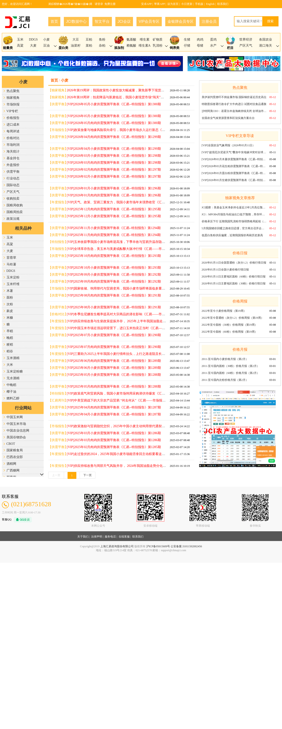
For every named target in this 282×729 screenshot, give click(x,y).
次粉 (9, 304)
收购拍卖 (12, 198)
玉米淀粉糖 (14, 371)
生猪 (187, 39)
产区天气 (245, 45)
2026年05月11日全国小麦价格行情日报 (225, 269)
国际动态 (12, 185)
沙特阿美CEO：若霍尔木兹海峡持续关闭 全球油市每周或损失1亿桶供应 (234, 111)
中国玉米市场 (16, 424)
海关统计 (12, 151)
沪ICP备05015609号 (158, 546)
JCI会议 (124, 21)
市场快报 (12, 104)
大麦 (33, 45)
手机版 (199, 4)
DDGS (33, 39)
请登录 (99, 4)
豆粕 (89, 39)
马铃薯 (11, 264)
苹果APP (159, 4)
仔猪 (187, 45)
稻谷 (9, 351)
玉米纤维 (12, 284)
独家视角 (12, 97)
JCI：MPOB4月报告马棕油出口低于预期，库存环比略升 (234, 214)
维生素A (145, 45)
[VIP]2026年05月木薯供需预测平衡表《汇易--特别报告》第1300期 (234, 159)
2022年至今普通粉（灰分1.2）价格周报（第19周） (233, 317)
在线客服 (124, 536)
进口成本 (12, 124)
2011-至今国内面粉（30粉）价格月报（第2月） (231, 366)
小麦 (46, 39)
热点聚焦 (12, 91)
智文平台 (102, 21)
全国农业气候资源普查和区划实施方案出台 (228, 118)
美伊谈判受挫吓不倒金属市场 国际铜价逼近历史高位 (234, 97)
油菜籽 (76, 45)
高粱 (20, 45)
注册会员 (209, 21)
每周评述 (12, 131)
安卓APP (146, 4)
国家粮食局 (14, 450)
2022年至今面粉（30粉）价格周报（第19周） (229, 324)
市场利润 (12, 144)
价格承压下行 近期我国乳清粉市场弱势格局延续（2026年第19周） (234, 221)
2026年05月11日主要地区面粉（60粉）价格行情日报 (234, 276)
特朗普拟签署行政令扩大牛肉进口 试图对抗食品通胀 (234, 104)
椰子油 (11, 391)
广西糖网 (12, 470)
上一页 (56, 475)
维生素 (144, 39)
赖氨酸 (131, 45)
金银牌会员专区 (181, 21)
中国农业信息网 (17, 430)
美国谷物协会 (16, 437)
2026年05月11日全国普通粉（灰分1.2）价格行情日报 (234, 262)
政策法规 (12, 218)
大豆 (75, 39)
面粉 (9, 297)
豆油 (46, 45)
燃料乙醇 (12, 398)
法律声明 (96, 536)
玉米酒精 (12, 358)
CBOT (10, 444)
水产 (213, 45)
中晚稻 (11, 385)
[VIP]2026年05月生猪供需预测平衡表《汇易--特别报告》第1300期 (234, 180)
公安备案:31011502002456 (186, 546)
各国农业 (265, 39)
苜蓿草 (11, 257)
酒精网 (11, 463)
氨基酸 (131, 39)
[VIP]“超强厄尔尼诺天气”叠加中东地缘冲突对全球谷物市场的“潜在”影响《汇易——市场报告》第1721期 (234, 152)
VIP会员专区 (149, 21)
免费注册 (110, 4)
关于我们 (82, 536)
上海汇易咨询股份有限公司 (117, 546)
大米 (9, 364)
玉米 (20, 39)
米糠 (9, 317)
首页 (54, 21)
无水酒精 (12, 378)
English (210, 4)
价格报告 (12, 118)
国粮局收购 (14, 205)
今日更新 (186, 4)
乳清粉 (157, 45)
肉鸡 (200, 39)
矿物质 (157, 39)
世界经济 (245, 39)
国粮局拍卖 (14, 212)
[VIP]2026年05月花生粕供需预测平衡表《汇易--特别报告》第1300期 (234, 166)
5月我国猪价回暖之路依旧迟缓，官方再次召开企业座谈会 (234, 228)
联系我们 (222, 4)
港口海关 (265, 45)
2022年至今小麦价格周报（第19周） (224, 310)
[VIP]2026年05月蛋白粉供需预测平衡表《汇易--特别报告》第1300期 (234, 173)
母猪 (200, 45)
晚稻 (9, 338)
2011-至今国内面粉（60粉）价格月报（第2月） (231, 373)
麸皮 (9, 311)
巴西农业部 (14, 457)
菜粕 (89, 45)
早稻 (9, 331)
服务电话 (110, 536)
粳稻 (9, 344)
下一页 (87, 475)
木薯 (9, 291)
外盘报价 (12, 165)
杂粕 (102, 45)
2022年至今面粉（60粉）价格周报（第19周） (229, 331)
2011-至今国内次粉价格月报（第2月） (225, 380)
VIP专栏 (12, 111)
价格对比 (12, 138)
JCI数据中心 (76, 21)
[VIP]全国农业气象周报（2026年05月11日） (228, 145)
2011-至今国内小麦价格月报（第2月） (225, 359)
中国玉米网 (14, 417)
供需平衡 (12, 171)
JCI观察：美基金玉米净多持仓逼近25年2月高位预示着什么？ (234, 207)
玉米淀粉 (12, 277)
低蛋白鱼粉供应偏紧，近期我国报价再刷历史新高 (232, 235)
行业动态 (12, 178)
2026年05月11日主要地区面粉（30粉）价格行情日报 (234, 283)
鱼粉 (102, 39)
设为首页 (172, 4)
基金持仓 (12, 158)
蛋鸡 (213, 39)
